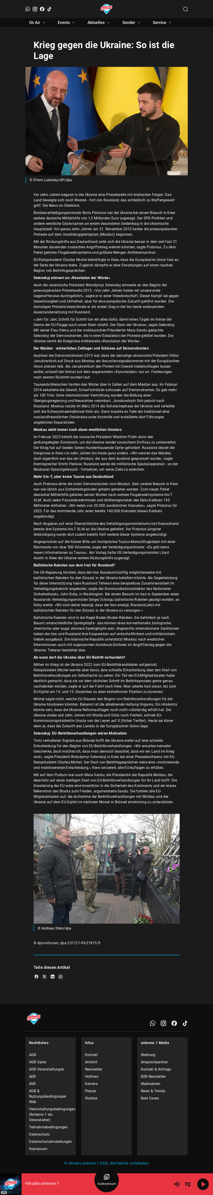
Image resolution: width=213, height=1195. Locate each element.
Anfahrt (91, 1062)
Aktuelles (99, 22)
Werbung (148, 1055)
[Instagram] (35, 9)
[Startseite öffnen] (106, 9)
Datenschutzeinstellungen (50, 1141)
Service (163, 22)
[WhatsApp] (27, 9)
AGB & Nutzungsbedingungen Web (47, 1096)
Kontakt (91, 1055)
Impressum (38, 1149)
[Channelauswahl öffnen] (185, 9)
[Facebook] (42, 9)
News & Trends (153, 1091)
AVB (32, 1084)
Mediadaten (150, 1084)
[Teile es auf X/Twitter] (44, 976)
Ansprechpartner (154, 1062)
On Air (37, 22)
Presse (90, 1091)
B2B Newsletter (153, 1076)
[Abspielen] (203, 1184)
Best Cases (150, 1098)
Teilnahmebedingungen (48, 1127)
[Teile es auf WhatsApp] (60, 976)
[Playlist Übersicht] (187, 1184)
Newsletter (93, 1069)
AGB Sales (37, 1062)
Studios (91, 1098)
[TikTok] (49, 9)
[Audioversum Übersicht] (106, 1180)
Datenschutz (39, 1134)
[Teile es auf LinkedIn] (52, 976)
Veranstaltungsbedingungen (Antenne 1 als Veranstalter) (50, 1114)
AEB (32, 1076)
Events (67, 22)
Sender (132, 22)
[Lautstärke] (177, 1184)
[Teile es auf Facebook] (36, 976)
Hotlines (91, 1076)
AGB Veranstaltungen (46, 1069)
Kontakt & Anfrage (156, 1069)
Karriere (91, 1084)
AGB (32, 1055)
